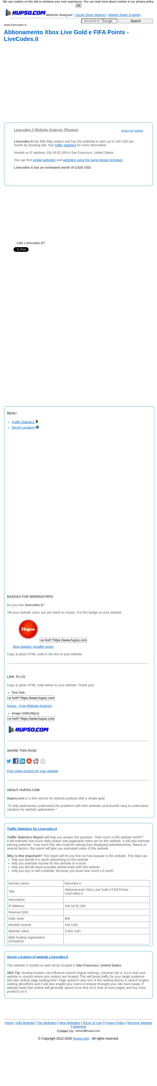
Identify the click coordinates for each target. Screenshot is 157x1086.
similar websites (44, 160)
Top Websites (47, 1023)
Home (9, 1023)
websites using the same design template (92, 160)
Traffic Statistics (25, 422)
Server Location (25, 427)
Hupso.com (81, 1038)
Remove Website (139, 1023)
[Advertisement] (67, 83)
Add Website (25, 1023)
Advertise (79, 1026)
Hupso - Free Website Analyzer (29, 706)
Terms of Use (92, 1023)
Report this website (132, 130)
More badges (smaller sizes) (33, 647)
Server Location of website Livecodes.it (37, 957)
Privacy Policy (115, 1023)
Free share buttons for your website (32, 771)
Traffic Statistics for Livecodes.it (32, 829)
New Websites (69, 1023)
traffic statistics (65, 145)
